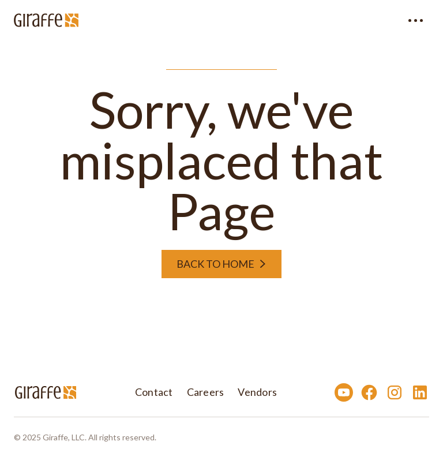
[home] (46, 20)
